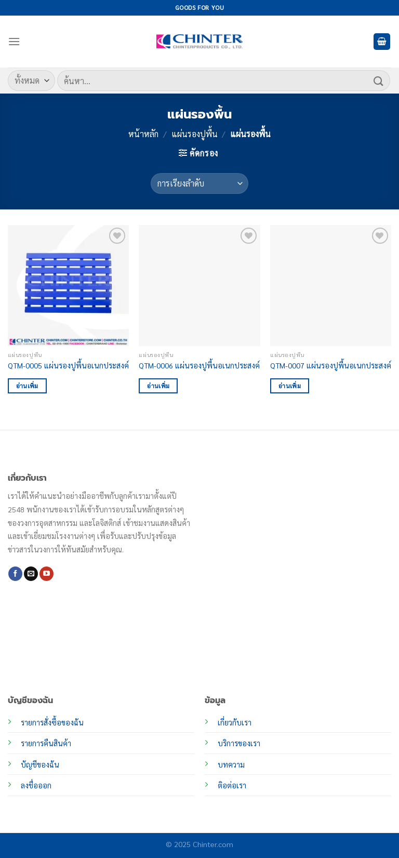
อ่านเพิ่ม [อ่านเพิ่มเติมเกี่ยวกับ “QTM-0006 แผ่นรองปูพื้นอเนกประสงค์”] (158, 386)
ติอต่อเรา (232, 785)
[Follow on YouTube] (46, 573)
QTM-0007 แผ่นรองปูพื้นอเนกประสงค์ (330, 365)
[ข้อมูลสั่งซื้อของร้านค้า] (199, 183)
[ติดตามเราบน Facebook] (15, 573)
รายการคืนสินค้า (46, 743)
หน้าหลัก (143, 133)
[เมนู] (14, 41)
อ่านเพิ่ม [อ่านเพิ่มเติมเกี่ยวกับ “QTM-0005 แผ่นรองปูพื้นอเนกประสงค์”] (27, 386)
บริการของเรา (239, 743)
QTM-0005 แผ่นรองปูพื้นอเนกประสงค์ (68, 365)
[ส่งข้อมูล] (378, 80)
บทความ (231, 764)
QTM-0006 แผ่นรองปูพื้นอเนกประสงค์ (199, 365)
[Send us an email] (31, 573)
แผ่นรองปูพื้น (194, 133)
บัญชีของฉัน (40, 764)
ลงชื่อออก (36, 785)
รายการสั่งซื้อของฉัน (52, 722)
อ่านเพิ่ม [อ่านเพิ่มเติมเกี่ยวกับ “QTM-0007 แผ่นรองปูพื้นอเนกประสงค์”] (289, 386)
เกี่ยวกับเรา (234, 722)
